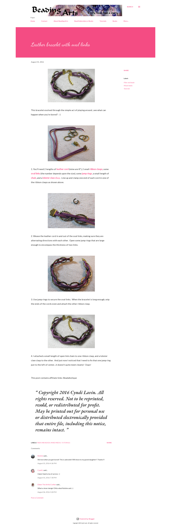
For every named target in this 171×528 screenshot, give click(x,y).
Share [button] (126, 70)
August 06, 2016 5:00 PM (47, 492)
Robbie (40, 456)
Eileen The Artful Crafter (47, 484)
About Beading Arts (61, 21)
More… (126, 21)
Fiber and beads (129, 82)
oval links (35, 173)
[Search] (130, 7)
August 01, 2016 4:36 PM (47, 463)
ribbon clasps (96, 169)
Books (115, 21)
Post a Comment (37, 498)
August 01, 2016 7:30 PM (47, 478)
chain (33, 178)
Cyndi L (40, 470)
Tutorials (103, 21)
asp (51, 178)
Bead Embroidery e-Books (83, 21)
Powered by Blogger (85, 519)
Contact (44, 21)
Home (33, 21)
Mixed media (128, 86)
